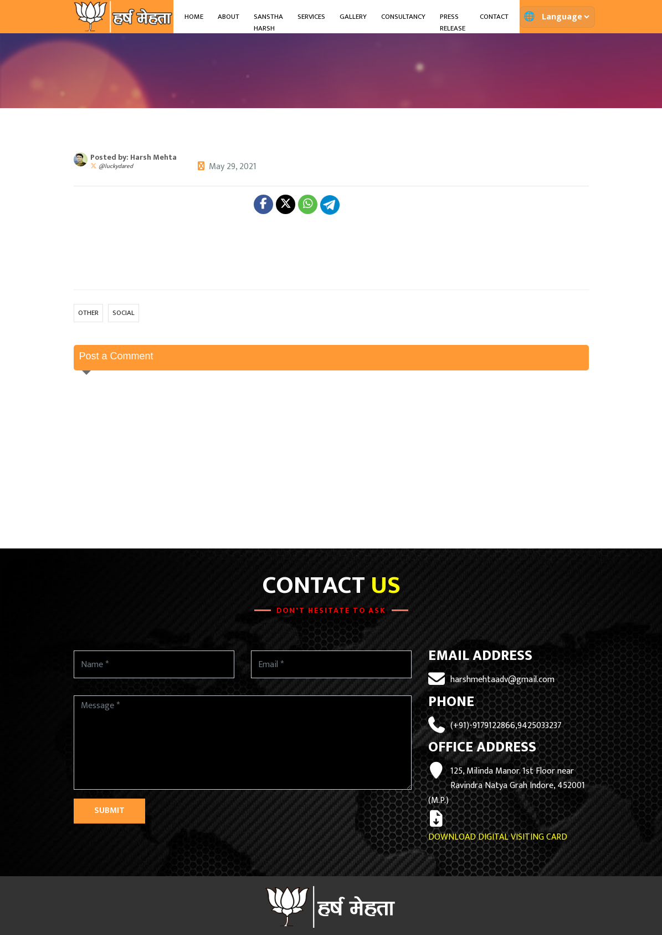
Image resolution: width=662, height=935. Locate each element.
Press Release (452, 22)
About (228, 17)
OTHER (88, 313)
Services (311, 17)
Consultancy (403, 17)
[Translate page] (565, 17)
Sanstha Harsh (268, 22)
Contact (494, 17)
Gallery (353, 17)
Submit (109, 810)
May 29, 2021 (232, 166)
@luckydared (116, 166)
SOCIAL (123, 313)
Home (193, 17)
